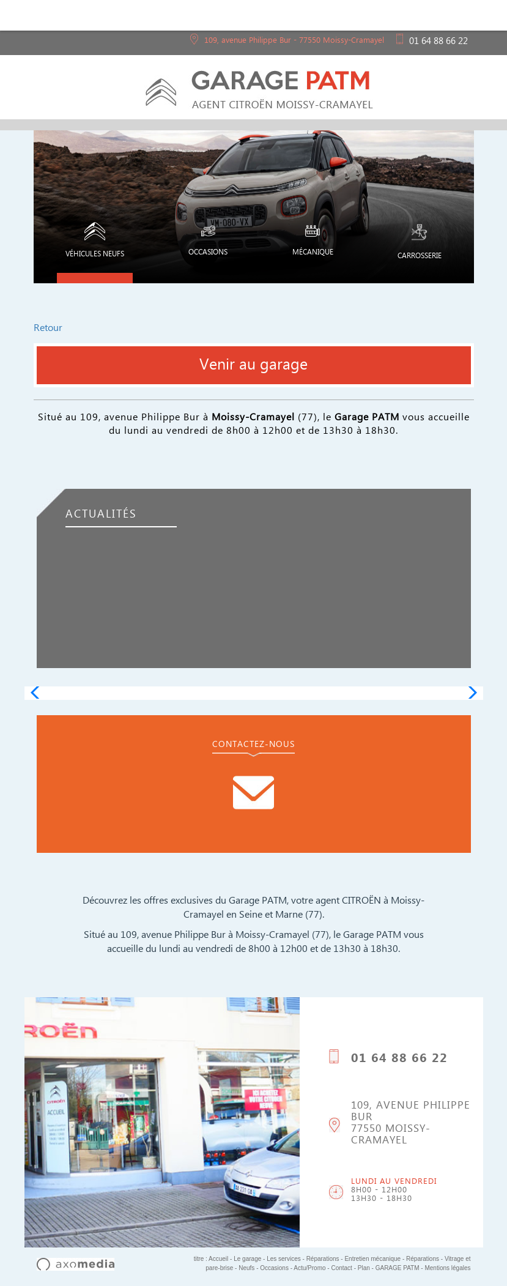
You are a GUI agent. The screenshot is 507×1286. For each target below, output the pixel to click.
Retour (48, 330)
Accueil (218, 1258)
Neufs (246, 1268)
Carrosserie (420, 243)
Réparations (323, 1258)
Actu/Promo (309, 1268)
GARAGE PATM (398, 1268)
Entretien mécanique (372, 1258)
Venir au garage (253, 368)
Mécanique (312, 241)
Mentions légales (447, 1268)
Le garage (247, 1258)
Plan (364, 1268)
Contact (341, 1268)
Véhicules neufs (94, 242)
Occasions (208, 241)
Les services (284, 1258)
